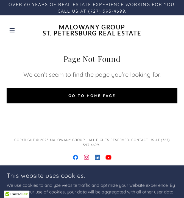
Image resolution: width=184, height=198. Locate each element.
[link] (92, 30)
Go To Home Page (92, 95)
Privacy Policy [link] (92, 180)
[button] (19, 30)
